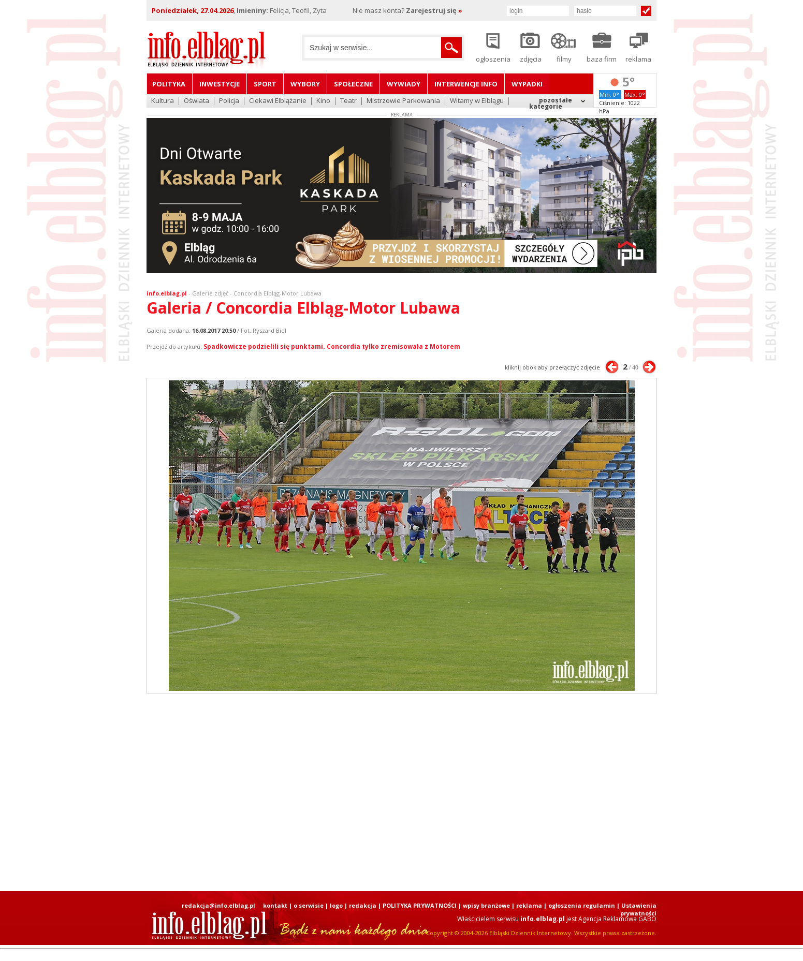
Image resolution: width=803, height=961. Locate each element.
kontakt (275, 905)
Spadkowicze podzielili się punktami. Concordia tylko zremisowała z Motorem (331, 346)
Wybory (305, 83)
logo (336, 905)
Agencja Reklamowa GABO (617, 918)
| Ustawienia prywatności (636, 909)
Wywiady (403, 83)
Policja (229, 101)
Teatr (348, 101)
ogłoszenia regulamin (581, 905)
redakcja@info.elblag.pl (218, 905)
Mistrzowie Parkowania (403, 101)
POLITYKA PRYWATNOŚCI (420, 905)
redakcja (362, 905)
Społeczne (353, 83)
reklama (529, 905)
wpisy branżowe (486, 905)
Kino (323, 101)
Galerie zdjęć (210, 293)
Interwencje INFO (466, 83)
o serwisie (309, 905)
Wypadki (527, 83)
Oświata (196, 101)
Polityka (168, 83)
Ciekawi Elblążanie (277, 101)
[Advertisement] (402, 792)
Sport (265, 83)
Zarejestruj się (434, 10)
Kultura (162, 101)
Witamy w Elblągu (477, 101)
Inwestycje (219, 83)
